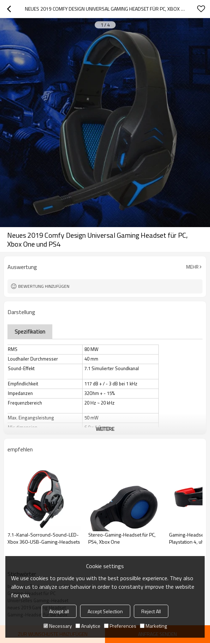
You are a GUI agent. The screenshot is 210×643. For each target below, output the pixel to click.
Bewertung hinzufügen (43, 286)
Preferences (120, 626)
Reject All (151, 611)
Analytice (87, 626)
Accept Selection (105, 611)
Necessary (57, 626)
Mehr (192, 266)
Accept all (59, 611)
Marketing (153, 626)
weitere (105, 429)
